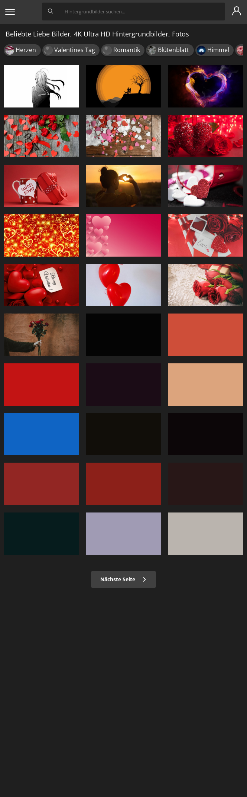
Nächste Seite (123, 579)
